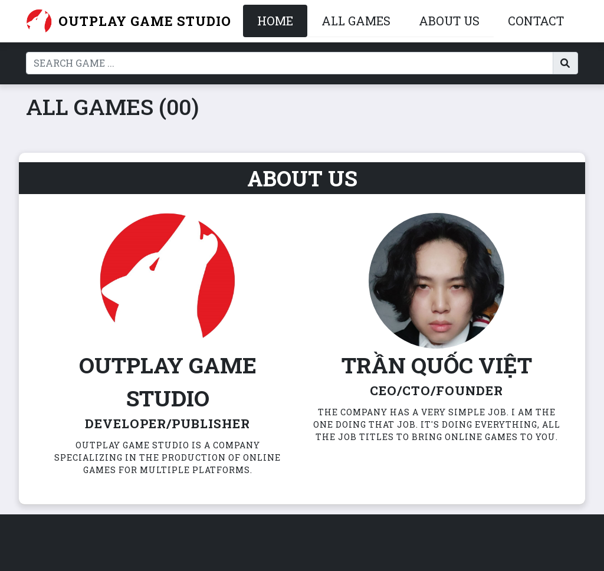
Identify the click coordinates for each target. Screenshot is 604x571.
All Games (355, 20)
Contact (536, 20)
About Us (449, 20)
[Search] (289, 63)
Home (275, 20)
